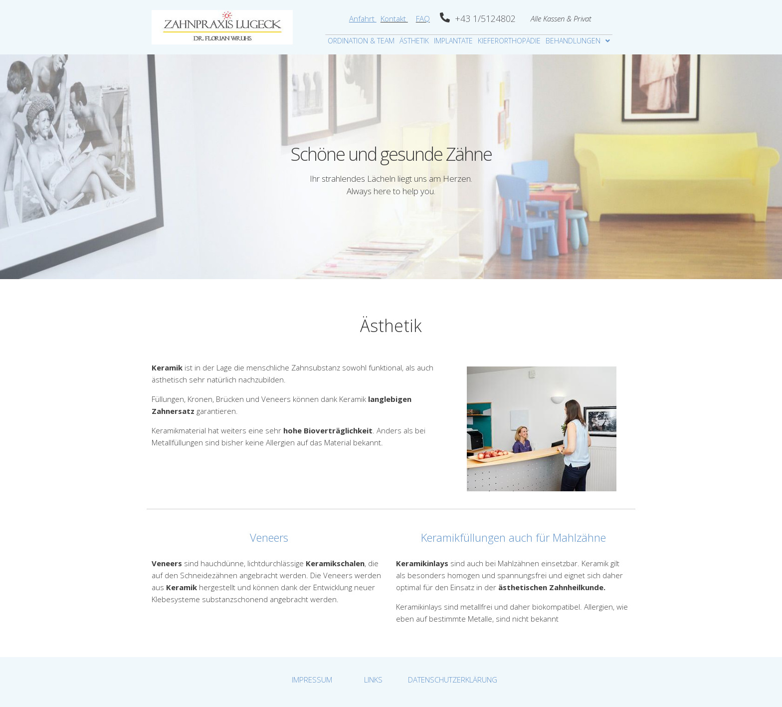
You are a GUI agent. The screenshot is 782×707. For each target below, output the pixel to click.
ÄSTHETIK (414, 40)
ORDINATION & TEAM (361, 40)
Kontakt (394, 18)
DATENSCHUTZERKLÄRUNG (452, 680)
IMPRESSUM (312, 680)
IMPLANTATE (453, 40)
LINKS (373, 680)
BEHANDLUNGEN (578, 40)
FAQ (423, 18)
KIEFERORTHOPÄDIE (509, 40)
